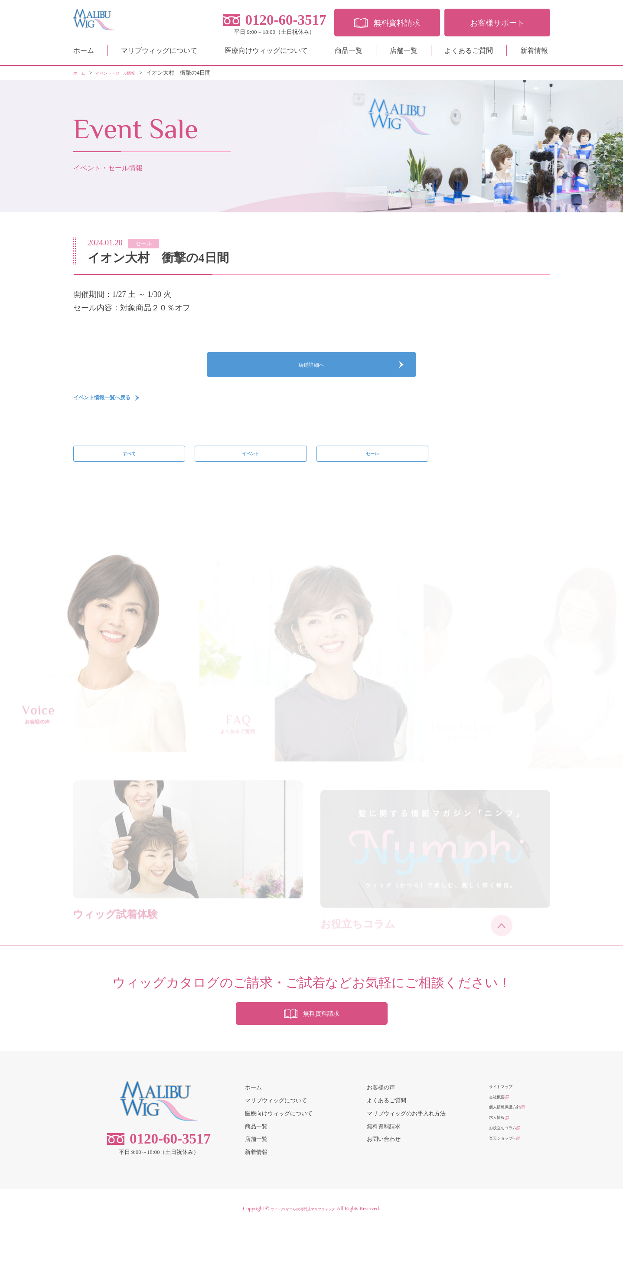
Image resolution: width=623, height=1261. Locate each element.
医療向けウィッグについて (266, 54)
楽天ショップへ (508, 1185)
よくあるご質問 (468, 54)
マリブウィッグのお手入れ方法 (406, 1146)
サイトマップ (506, 1120)
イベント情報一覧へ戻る (116, 411)
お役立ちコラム (508, 1172)
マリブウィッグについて (159, 54)
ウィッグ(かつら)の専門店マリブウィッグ (303, 1241)
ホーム (83, 54)
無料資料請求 (384, 1159)
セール (372, 472)
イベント (251, 472)
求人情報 (500, 1159)
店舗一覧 (404, 54)
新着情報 (534, 54)
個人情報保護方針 (511, 1146)
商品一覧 (348, 54)
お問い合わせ (384, 1172)
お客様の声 (381, 1120)
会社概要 (500, 1133)
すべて (129, 472)
